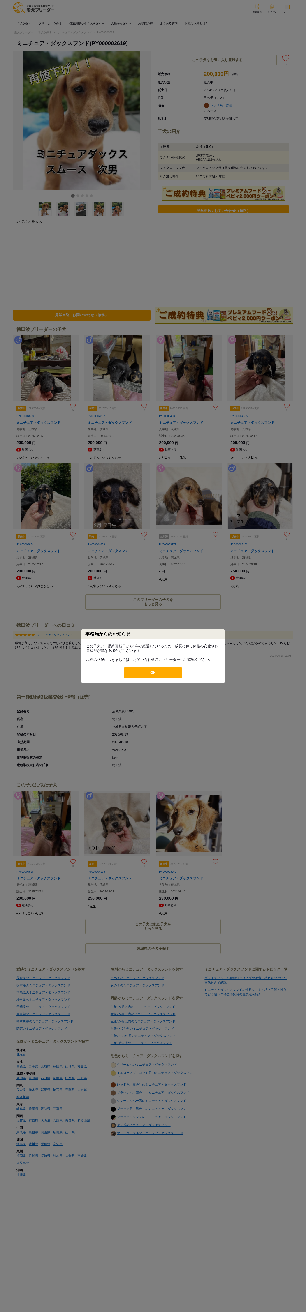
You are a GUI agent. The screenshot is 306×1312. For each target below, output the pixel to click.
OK (153, 673)
